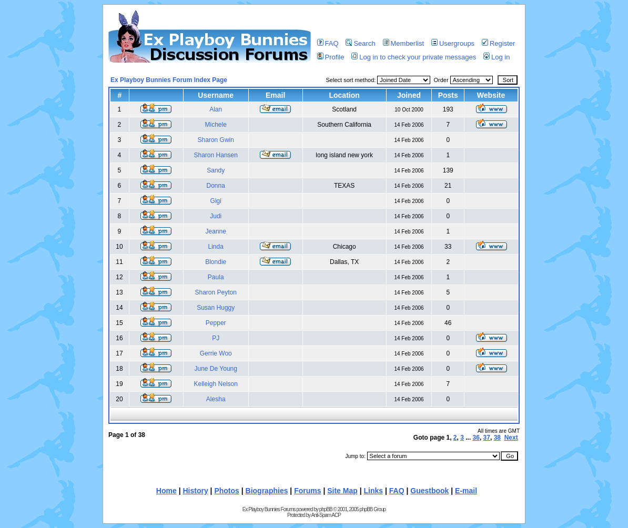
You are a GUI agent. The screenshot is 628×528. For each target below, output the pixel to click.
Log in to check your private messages (413, 57)
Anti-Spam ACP (325, 515)
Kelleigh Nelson (216, 384)
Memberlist (403, 43)
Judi (215, 216)
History (195, 490)
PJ (215, 338)
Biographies (267, 490)
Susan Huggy (216, 307)
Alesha (216, 399)
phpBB (325, 509)
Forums (307, 490)
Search (360, 43)
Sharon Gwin (216, 140)
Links (373, 490)
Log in (496, 57)
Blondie (215, 262)
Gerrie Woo (216, 353)
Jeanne (216, 231)
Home (166, 490)
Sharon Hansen (216, 155)
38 (497, 437)
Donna (216, 185)
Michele (216, 124)
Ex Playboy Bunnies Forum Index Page (168, 80)
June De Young (216, 368)
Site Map (342, 490)
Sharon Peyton (216, 292)
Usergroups (452, 43)
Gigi (215, 201)
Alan (215, 109)
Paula (216, 277)
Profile (331, 57)
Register (498, 43)
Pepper (216, 323)
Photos (226, 490)
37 (486, 437)
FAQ (328, 43)
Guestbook (429, 490)
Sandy (216, 170)
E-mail (466, 490)
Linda (216, 246)
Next (511, 437)
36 (476, 437)
